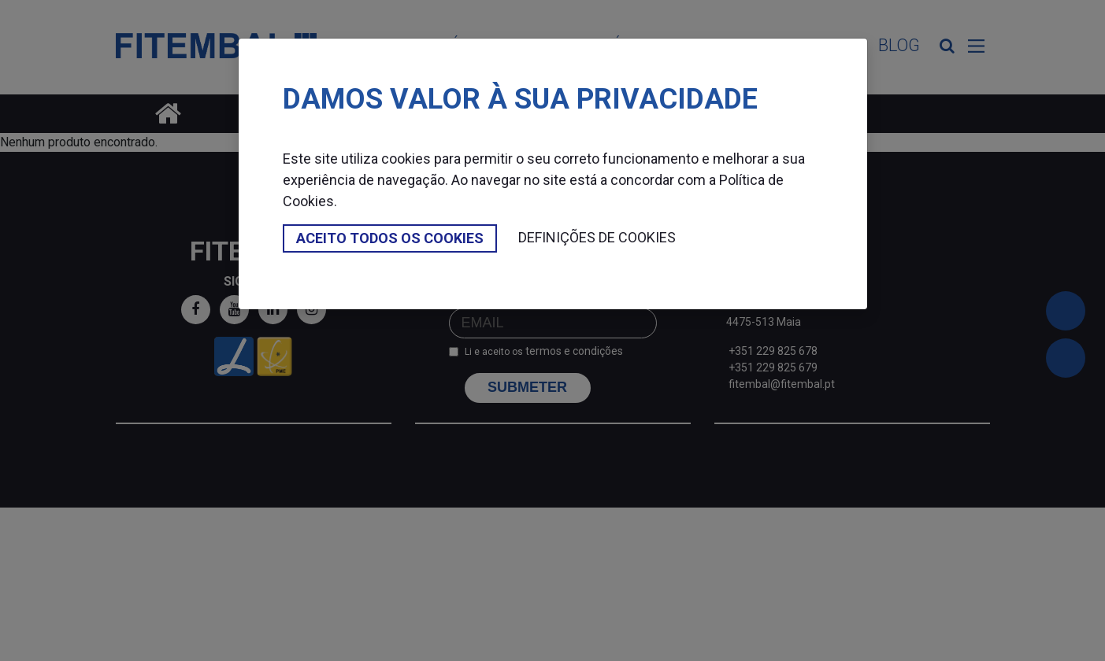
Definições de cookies (597, 237)
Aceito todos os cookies (390, 238)
